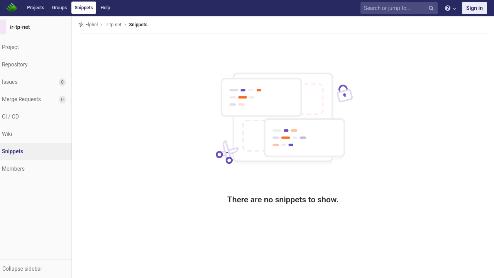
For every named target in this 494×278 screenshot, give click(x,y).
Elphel (101, 24)
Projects (35, 7)
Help (105, 7)
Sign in (474, 8)
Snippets (83, 7)
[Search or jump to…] (400, 8)
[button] (42, 268)
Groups (59, 7)
